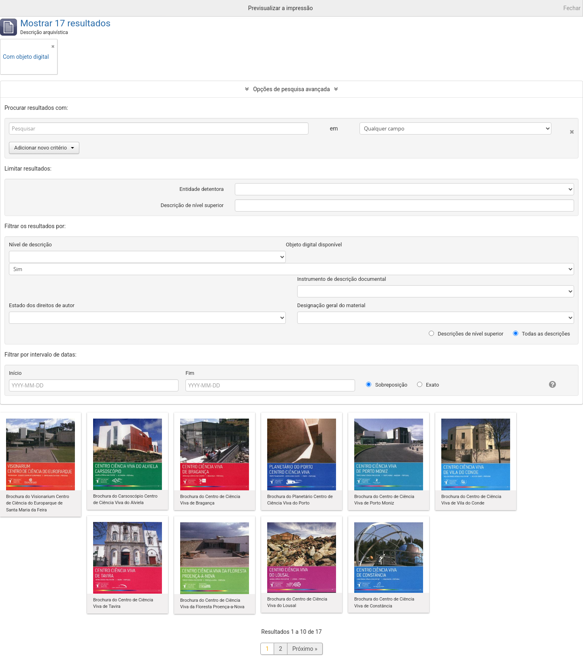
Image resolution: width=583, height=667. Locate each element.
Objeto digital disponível (314, 245)
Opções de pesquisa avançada (291, 89)
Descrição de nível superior (192, 205)
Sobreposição (386, 385)
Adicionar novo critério (44, 148)
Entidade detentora (201, 189)
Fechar (572, 8)
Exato (428, 385)
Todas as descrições (541, 334)
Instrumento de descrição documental (341, 279)
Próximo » (304, 649)
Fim (189, 373)
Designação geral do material (331, 305)
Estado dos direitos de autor (41, 305)
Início (15, 373)
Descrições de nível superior (466, 334)
